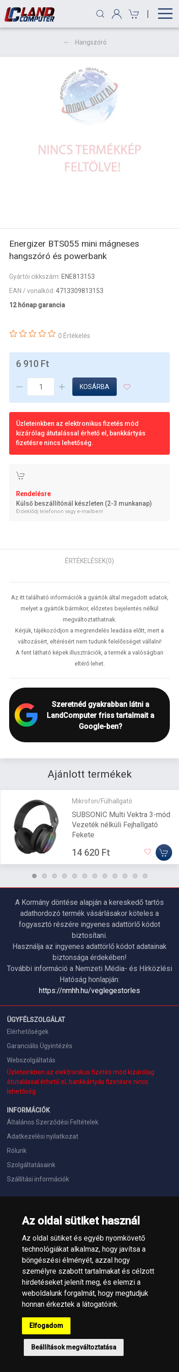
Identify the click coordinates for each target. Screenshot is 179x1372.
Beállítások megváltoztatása (73, 1347)
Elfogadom (46, 1325)
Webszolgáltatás (31, 1060)
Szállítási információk (38, 1179)
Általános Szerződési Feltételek (52, 1122)
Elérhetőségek (28, 1031)
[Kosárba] (164, 852)
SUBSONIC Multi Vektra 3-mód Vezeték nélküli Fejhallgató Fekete (121, 824)
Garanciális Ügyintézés (39, 1046)
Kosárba (94, 386)
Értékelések (89, 561)
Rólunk (17, 1150)
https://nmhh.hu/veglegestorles (89, 990)
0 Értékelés (74, 335)
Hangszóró (91, 42)
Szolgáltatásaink (31, 1165)
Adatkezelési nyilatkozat (42, 1136)
